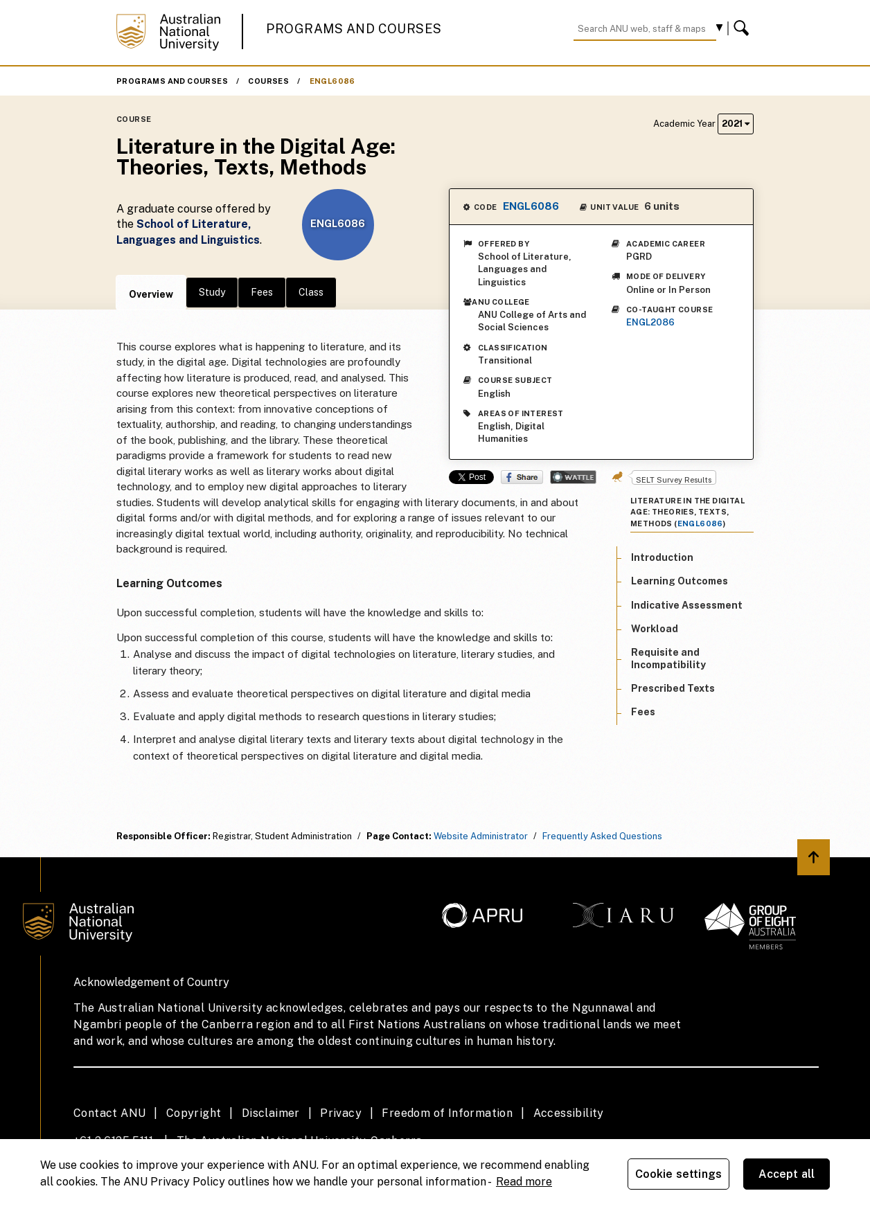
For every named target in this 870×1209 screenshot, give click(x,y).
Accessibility (568, 1113)
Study (212, 292)
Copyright (194, 1113)
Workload (654, 628)
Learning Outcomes (679, 580)
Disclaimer (271, 1113)
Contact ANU (109, 1113)
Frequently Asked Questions (602, 836)
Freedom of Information (447, 1113)
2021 (735, 123)
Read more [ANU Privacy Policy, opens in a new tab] (524, 1181)
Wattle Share (573, 477)
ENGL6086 (332, 81)
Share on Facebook (522, 477)
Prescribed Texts (673, 688)
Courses (268, 81)
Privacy (341, 1113)
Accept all (786, 1174)
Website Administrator (481, 836)
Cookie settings (678, 1174)
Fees (262, 292)
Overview (151, 294)
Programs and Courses (354, 28)
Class (311, 292)
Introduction (662, 557)
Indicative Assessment (687, 605)
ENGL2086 (650, 322)
